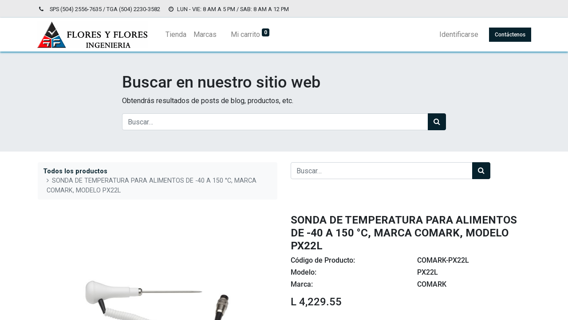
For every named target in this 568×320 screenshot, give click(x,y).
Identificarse (457, 34)
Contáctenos (509, 35)
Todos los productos (75, 171)
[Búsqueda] (437, 121)
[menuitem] (177, 35)
